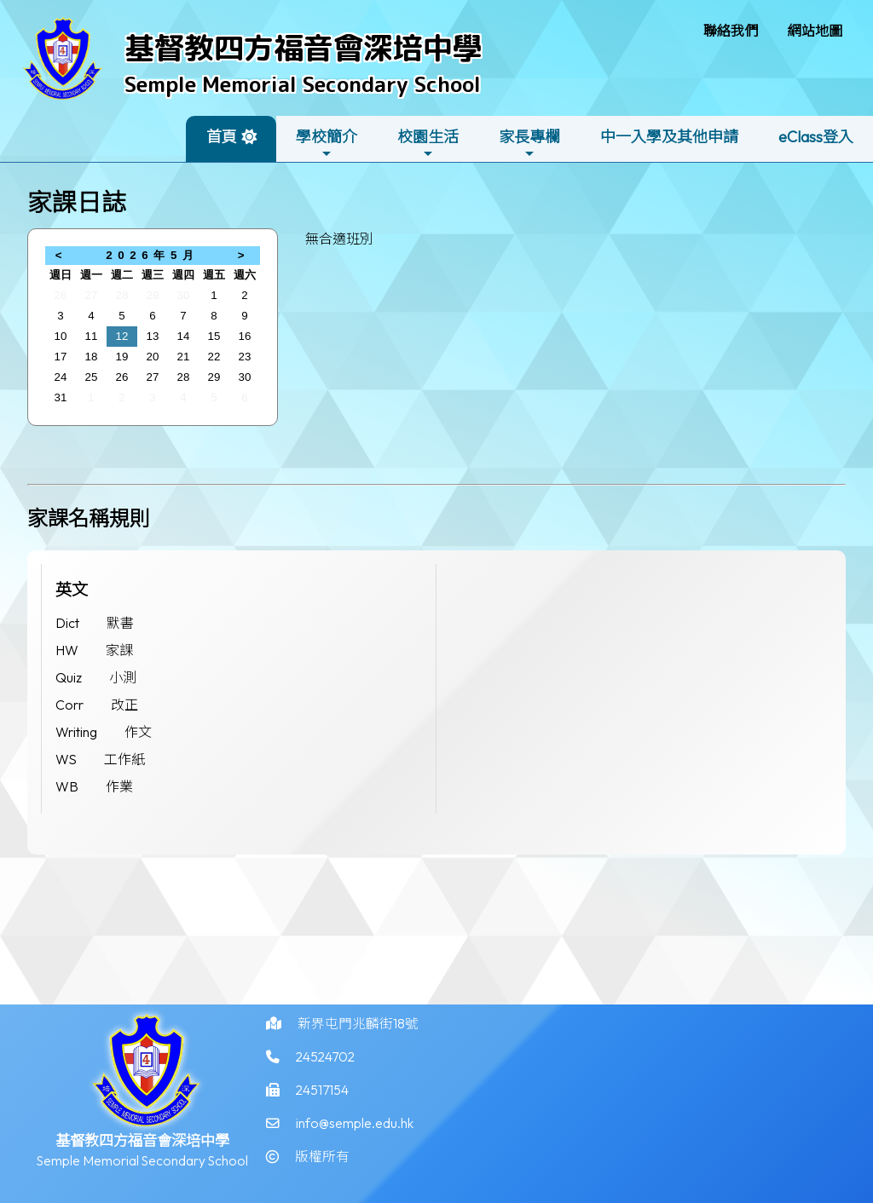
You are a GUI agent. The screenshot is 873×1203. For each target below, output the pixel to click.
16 (245, 336)
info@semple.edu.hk (354, 1136)
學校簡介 (326, 143)
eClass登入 (815, 137)
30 (183, 295)
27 (91, 295)
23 (245, 356)
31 (61, 397)
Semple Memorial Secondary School (302, 84)
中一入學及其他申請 (669, 137)
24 (61, 377)
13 (153, 336)
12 (122, 336)
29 (153, 295)
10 (61, 336)
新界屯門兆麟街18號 (358, 1034)
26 (61, 295)
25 (91, 377)
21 (183, 356)
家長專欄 (529, 143)
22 (214, 356)
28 (122, 295)
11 (91, 336)
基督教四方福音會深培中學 (303, 47)
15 (214, 336)
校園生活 (428, 143)
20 (153, 356)
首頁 (221, 137)
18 (91, 356)
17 (61, 356)
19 (122, 356)
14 (183, 336)
